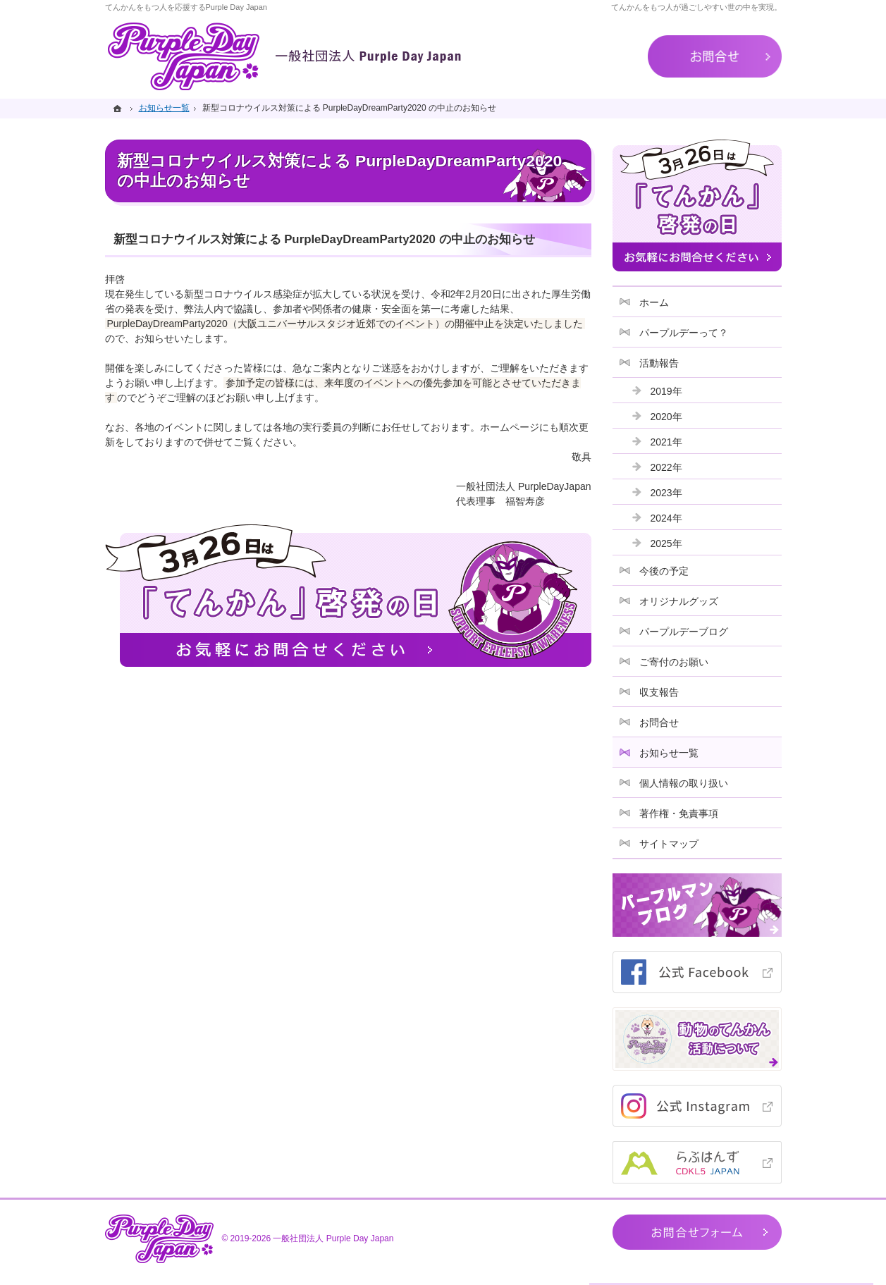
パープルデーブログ (683, 631)
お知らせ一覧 (669, 752)
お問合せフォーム (697, 1232)
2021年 (666, 442)
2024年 (666, 518)
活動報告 (659, 363)
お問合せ (659, 722)
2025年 (666, 543)
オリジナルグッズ (678, 601)
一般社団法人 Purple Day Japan (333, 1238)
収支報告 (659, 692)
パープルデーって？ (683, 332)
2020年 (666, 416)
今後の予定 (664, 571)
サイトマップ (669, 843)
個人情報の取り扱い (683, 783)
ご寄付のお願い (673, 662)
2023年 (666, 492)
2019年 (666, 391)
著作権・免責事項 (678, 813)
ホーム (654, 302)
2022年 (666, 467)
